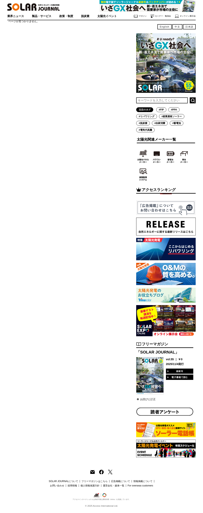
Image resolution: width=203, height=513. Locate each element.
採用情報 (72, 485)
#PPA (174, 109)
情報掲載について (142, 481)
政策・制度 (66, 16)
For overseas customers (140, 485)
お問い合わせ (57, 485)
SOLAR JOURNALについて (63, 481)
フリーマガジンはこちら (94, 481)
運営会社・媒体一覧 (113, 485)
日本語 (189, 26)
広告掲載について (120, 481)
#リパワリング (146, 116)
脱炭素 (85, 16)
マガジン (140, 16)
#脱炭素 (143, 123)
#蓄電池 (176, 123)
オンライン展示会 (185, 16)
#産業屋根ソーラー (172, 116)
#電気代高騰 (145, 130)
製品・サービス (41, 16)
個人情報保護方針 (90, 485)
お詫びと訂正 (148, 399)
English (164, 26)
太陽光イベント (107, 16)
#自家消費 (159, 123)
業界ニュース (15, 16)
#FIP (161, 109)
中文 (177, 26)
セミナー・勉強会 (161, 16)
